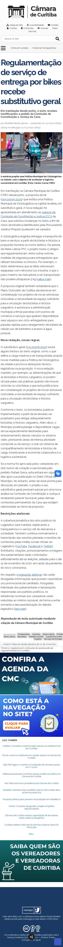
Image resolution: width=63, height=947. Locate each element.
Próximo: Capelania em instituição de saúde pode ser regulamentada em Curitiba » (27, 649)
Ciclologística (24, 634)
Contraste (28, 28)
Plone (55, 919)
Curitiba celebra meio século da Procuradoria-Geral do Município (32, 826)
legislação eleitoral (30, 574)
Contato (54, 25)
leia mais (20, 608)
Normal (32, 31)
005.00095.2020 (12, 199)
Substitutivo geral (54, 636)
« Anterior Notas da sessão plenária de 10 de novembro (28, 644)
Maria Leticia (48, 634)
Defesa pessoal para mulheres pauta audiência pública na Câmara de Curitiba (31, 775)
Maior (55, 28)
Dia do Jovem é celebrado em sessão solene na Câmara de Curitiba (31, 756)
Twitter (47, 546)
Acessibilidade (36, 25)
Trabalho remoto (36, 636)
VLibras (13, 28)
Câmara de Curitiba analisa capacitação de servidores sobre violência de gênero (31, 816)
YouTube (21, 546)
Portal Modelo (53, 916)
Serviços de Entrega (53, 639)
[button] (31, 937)
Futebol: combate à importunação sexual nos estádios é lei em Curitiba (31, 747)
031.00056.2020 (37, 347)
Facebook (34, 546)
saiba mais (43, 279)
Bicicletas (22, 636)
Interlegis (27, 919)
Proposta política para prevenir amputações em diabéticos (31, 799)
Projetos (37, 639)
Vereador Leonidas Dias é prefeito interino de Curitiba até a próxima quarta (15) (31, 791)
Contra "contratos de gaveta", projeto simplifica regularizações (31, 807)
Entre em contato (19, 48)
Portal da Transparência (44, 48)
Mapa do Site (16, 25)
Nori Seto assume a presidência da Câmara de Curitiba (31, 783)
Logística (36, 634)
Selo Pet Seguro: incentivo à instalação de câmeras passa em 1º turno (31, 765)
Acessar (44, 28)
